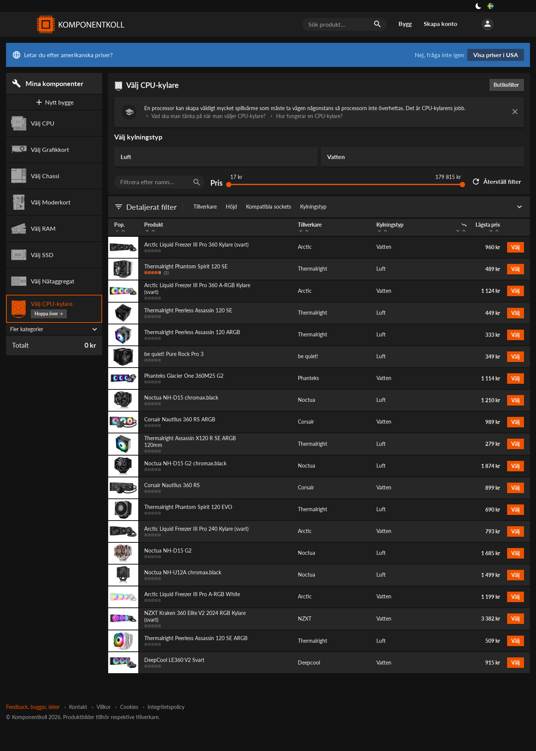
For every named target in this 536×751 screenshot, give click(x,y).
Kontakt (78, 707)
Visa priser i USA (495, 54)
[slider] (228, 184)
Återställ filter (496, 181)
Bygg (405, 23)
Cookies (129, 707)
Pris (216, 183)
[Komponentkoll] (79, 24)
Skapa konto (440, 23)
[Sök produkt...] (344, 24)
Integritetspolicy (166, 707)
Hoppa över (49, 313)
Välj (515, 247)
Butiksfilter (508, 85)
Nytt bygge (54, 102)
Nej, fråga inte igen (439, 54)
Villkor (104, 707)
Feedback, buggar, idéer (33, 707)
